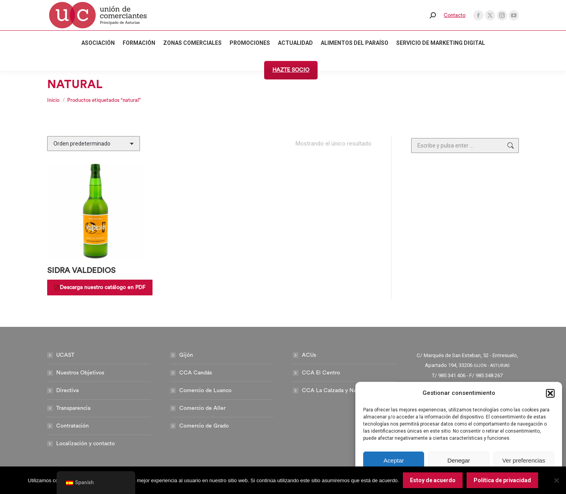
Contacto (454, 15)
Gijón (186, 355)
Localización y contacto (85, 443)
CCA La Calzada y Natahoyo (337, 390)
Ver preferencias (523, 460)
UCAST (65, 355)
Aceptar (394, 460)
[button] (550, 393)
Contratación (72, 426)
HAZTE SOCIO (290, 70)
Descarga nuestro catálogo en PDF (99, 287)
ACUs (309, 355)
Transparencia (73, 408)
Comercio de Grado (204, 426)
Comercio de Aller (202, 408)
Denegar (458, 460)
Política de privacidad (502, 480)
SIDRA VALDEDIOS (81, 271)
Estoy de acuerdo (433, 480)
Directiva (67, 390)
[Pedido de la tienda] (93, 143)
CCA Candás (195, 373)
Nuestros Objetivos (80, 373)
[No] (556, 480)
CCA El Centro (321, 373)
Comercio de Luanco (205, 390)
